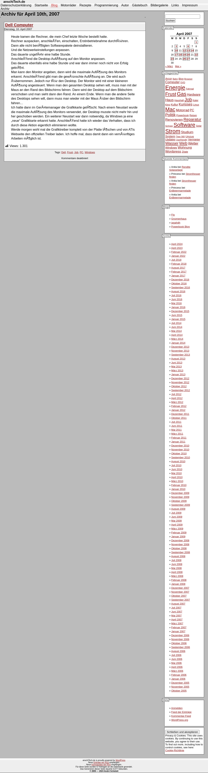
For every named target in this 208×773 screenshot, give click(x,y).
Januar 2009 (178, 536)
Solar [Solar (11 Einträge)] (198, 126)
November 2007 (180, 591)
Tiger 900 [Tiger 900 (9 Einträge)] (180, 136)
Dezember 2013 (180, 346)
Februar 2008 (178, 580)
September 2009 (180, 504)
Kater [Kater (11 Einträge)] (195, 100)
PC (81, 152)
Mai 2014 (176, 330)
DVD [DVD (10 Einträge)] (182, 82)
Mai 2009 (176, 520)
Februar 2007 (178, 627)
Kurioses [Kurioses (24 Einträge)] (185, 104)
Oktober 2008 (179, 548)
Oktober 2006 (179, 643)
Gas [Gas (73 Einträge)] (181, 94)
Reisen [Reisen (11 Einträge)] (193, 115)
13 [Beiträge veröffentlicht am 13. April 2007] (188, 50)
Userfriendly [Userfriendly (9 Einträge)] (181, 140)
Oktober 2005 (179, 690)
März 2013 (177, 370)
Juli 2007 (176, 607)
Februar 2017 (178, 271)
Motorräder (68, 5)
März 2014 (177, 338)
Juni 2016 (176, 299)
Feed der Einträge (181, 712)
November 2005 (180, 686)
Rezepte (85, 5)
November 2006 (180, 639)
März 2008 (177, 576)
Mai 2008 (176, 568)
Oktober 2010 (179, 453)
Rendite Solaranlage (179, 168)
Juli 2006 (176, 655)
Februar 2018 (178, 263)
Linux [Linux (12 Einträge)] (196, 104)
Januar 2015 (178, 319)
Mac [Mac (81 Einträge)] (170, 109)
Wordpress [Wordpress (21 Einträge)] (173, 151)
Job (76, 152)
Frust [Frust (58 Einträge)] (170, 94)
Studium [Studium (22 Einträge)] (187, 132)
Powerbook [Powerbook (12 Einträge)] (182, 115)
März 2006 (177, 670)
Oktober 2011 (179, 417)
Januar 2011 (178, 441)
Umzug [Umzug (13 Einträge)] (189, 136)
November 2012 (180, 382)
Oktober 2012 (179, 386)
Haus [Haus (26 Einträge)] (169, 100)
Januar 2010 (178, 489)
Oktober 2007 (179, 595)
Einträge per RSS (101, 762)
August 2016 (178, 291)
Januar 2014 (178, 342)
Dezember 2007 (180, 587)
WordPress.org (179, 719)
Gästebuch (139, 5)
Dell (63, 152)
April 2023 (177, 247)
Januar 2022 (178, 255)
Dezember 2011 (180, 413)
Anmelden (177, 708)
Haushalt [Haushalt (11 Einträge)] (179, 100)
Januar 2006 (178, 678)
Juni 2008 (176, 564)
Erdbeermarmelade (180, 190)
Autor (125, 5)
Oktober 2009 (179, 500)
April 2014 (177, 334)
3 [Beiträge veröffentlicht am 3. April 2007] (176, 46)
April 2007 (177, 619)
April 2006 (177, 666)
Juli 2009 (176, 512)
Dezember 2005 (180, 682)
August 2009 (178, 508)
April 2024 (177, 244)
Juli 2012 (176, 394)
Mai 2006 (176, 663)
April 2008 (177, 572)
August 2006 (178, 651)
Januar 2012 (178, 410)
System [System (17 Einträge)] (170, 136)
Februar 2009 (178, 532)
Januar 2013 (178, 374)
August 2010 (178, 461)
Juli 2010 (176, 465)
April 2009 (177, 524)
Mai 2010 (176, 473)
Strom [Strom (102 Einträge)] (172, 131)
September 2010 (180, 457)
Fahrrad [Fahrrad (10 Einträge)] (190, 89)
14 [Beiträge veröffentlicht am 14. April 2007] (192, 50)
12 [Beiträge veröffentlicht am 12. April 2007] (184, 50)
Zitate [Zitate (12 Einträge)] (185, 151)
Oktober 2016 (179, 283)
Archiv (5, 8)
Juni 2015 (176, 315)
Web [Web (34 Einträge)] (183, 143)
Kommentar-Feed (181, 715)
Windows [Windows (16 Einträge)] (171, 147)
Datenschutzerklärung (16, 5)
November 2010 (180, 449)
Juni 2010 (176, 469)
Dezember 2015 (180, 311)
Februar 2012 (178, 406)
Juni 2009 (176, 516)
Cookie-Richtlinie (174, 750)
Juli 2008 (176, 560)
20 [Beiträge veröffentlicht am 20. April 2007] (188, 54)
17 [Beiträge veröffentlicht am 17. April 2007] (176, 54)
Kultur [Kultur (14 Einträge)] (174, 104)
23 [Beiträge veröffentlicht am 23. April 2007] (172, 58)
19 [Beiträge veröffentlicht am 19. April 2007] (184, 54)
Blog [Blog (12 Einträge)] (181, 78)
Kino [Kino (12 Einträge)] (167, 104)
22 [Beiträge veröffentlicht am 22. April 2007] (196, 54)
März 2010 (177, 481)
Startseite (41, 5)
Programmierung (106, 5)
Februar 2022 (178, 251)
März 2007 (177, 623)
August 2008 (178, 556)
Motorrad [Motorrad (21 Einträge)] (182, 110)
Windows (90, 152)
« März (169, 66)
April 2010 (177, 477)
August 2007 (178, 603)
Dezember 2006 (180, 635)
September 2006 (180, 647)
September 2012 (180, 390)
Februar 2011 (178, 437)
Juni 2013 (176, 362)
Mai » (178, 66)
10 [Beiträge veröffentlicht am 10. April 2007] (176, 50)
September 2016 (180, 287)
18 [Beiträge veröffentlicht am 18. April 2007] (180, 54)
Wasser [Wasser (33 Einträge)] (171, 143)
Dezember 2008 (180, 540)
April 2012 (177, 398)
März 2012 (177, 402)
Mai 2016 (176, 303)
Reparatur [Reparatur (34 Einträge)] (192, 119)
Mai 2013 (176, 366)
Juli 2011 (176, 421)
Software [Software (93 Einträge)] (184, 125)
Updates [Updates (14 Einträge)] (170, 139)
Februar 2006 (178, 674)
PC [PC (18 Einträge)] (192, 110)
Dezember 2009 (180, 493)
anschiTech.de (14, 1)
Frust (70, 152)
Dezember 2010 (180, 445)
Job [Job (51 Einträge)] (188, 99)
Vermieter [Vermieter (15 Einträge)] (194, 139)
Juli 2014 (176, 323)
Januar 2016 (178, 307)
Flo (173, 214)
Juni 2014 (176, 327)
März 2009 (177, 528)
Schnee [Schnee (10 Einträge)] (169, 126)
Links (175, 5)
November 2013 (180, 350)
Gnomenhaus (178, 218)
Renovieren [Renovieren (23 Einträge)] (174, 120)
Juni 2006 (176, 659)
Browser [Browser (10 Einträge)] (188, 79)
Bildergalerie (159, 5)
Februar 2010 (178, 485)
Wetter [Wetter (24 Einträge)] (193, 143)
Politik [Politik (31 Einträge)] (170, 115)
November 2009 (180, 497)
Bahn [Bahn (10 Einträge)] (175, 79)
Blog (54, 5)
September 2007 (180, 599)
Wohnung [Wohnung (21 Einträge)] (185, 147)
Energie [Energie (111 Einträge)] (175, 87)
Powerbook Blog (180, 226)
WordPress (120, 760)
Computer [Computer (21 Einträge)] (172, 82)
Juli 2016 (176, 295)
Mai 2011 (176, 429)
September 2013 (180, 354)
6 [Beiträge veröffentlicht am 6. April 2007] (188, 46)
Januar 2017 (178, 275)
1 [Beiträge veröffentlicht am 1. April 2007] (196, 42)
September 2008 (180, 552)
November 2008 (180, 544)
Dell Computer (19, 25)
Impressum (190, 5)
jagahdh (175, 222)
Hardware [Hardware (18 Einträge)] (193, 94)
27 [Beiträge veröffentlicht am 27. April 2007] (188, 58)
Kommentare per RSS (101, 765)
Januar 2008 (178, 583)
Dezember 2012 (180, 378)
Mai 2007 (176, 615)
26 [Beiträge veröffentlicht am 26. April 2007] (184, 58)
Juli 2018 (176, 259)
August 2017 (178, 267)
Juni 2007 (176, 611)
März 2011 (177, 433)
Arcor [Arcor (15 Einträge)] (168, 78)
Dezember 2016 (180, 279)
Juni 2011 (176, 425)
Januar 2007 (178, 631)
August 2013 (178, 358)
